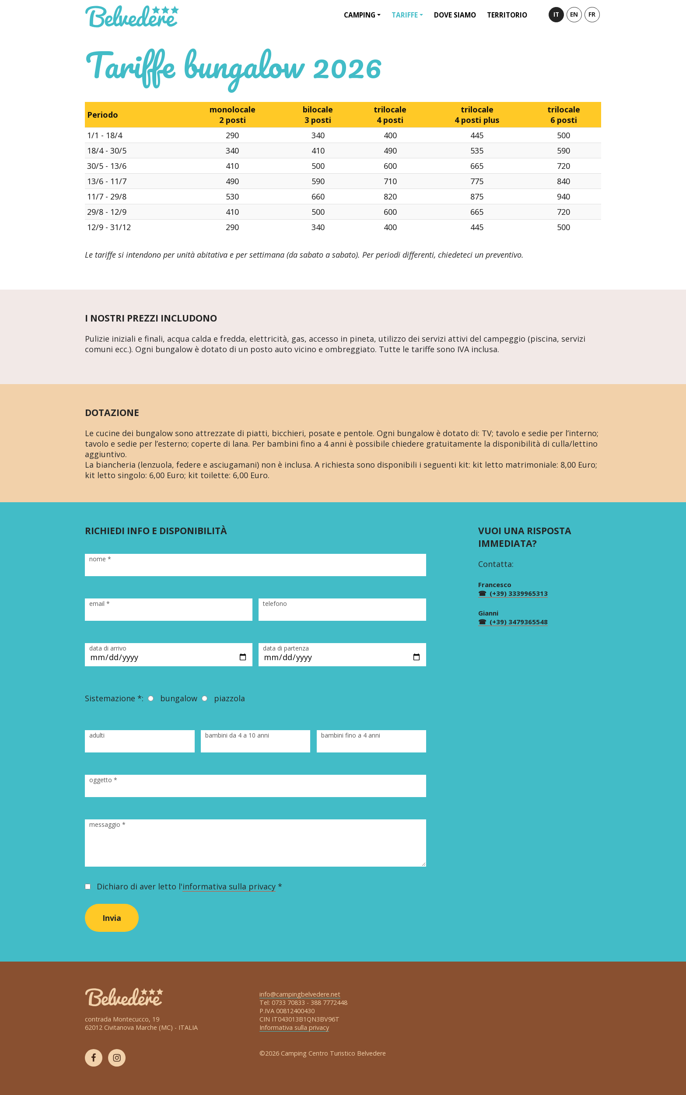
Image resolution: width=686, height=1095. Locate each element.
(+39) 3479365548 (519, 621)
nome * (100, 559)
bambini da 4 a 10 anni (237, 735)
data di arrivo (107, 648)
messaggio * (107, 824)
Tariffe (405, 14)
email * (99, 603)
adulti (97, 735)
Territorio (507, 14)
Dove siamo (455, 14)
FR (591, 14)
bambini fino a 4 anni (350, 735)
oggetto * (103, 780)
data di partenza (286, 648)
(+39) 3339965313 (519, 593)
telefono (275, 603)
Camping (359, 14)
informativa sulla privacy (229, 886)
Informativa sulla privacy (294, 1027)
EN (574, 14)
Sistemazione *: (114, 698)
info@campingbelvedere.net (299, 994)
